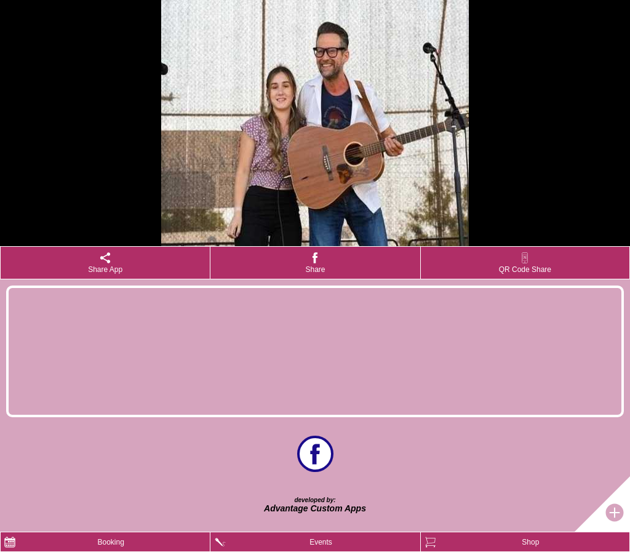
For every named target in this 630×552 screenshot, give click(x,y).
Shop (530, 542)
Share (315, 269)
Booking (110, 542)
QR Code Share (525, 269)
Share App (105, 269)
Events (320, 542)
